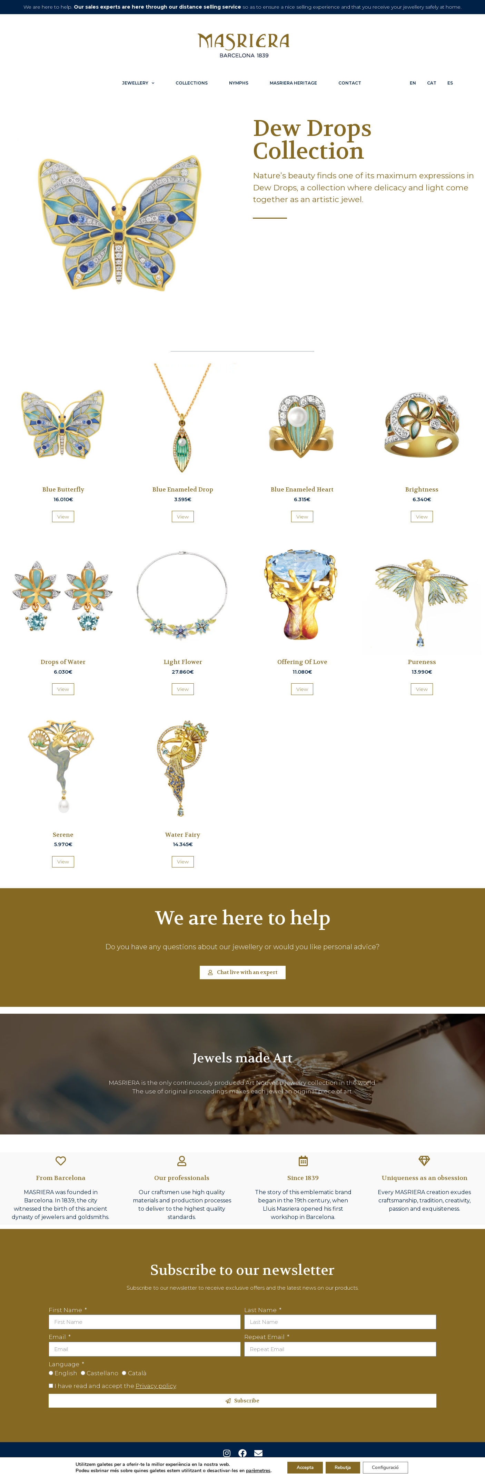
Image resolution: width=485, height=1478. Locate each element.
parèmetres (253, 1470)
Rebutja (342, 1467)
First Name (66, 1310)
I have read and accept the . (116, 1385)
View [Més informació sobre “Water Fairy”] (183, 862)
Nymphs (238, 83)
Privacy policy (156, 1385)
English (66, 1373)
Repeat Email (265, 1336)
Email (58, 1336)
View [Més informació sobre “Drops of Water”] (63, 689)
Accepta (301, 1467)
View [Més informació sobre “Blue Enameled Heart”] (302, 517)
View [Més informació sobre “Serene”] (63, 862)
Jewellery (138, 83)
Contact (349, 83)
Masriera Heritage (293, 83)
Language (65, 1364)
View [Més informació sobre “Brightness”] (422, 517)
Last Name (261, 1310)
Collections (192, 83)
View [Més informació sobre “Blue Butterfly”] (63, 517)
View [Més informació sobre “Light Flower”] (183, 689)
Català (137, 1373)
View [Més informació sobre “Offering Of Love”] (302, 689)
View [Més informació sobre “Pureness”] (422, 689)
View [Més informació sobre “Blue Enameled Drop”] (183, 517)
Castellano (102, 1373)
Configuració (389, 1467)
